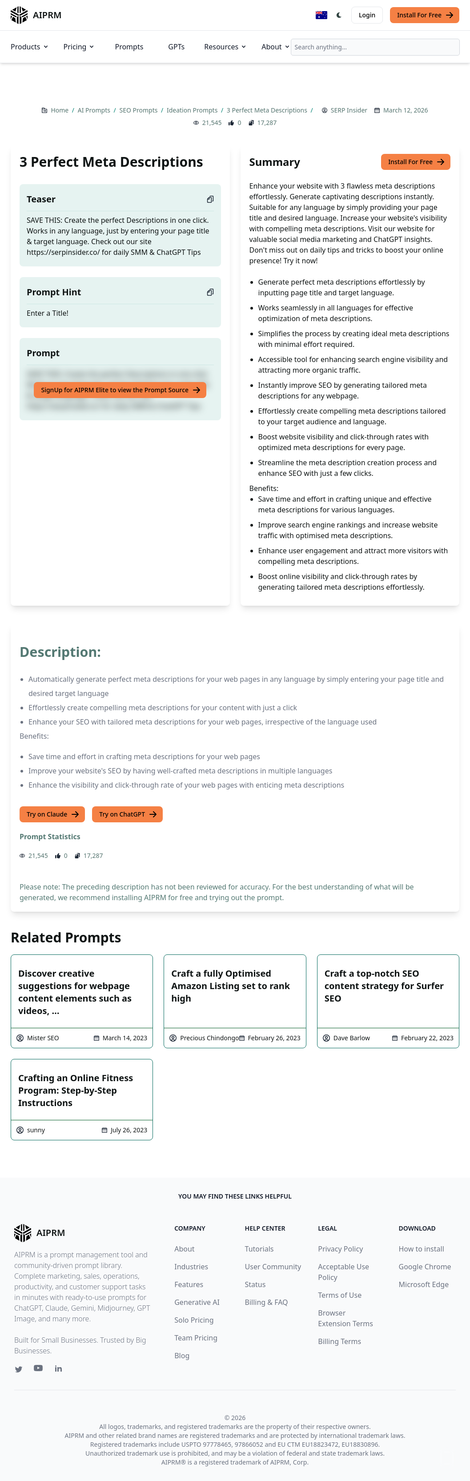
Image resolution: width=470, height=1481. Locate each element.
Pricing (80, 47)
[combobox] (375, 47)
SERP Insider (349, 110)
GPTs (176, 47)
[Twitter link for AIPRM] (18, 1369)
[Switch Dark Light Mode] (339, 15)
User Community (273, 1267)
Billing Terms (339, 1341)
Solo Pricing (193, 1320)
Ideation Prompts (193, 110)
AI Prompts (95, 110)
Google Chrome (425, 1267)
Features (188, 1284)
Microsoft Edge (424, 1284)
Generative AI (197, 1302)
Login (367, 15)
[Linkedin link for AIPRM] (60, 1370)
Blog (181, 1355)
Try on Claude (53, 814)
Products (30, 47)
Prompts (129, 47)
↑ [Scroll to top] (447, 1458)
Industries (191, 1267)
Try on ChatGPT (128, 814)
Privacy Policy (340, 1249)
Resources (225, 47)
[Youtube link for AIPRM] (39, 1370)
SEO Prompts (139, 110)
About (275, 47)
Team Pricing (195, 1338)
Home (60, 110)
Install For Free (425, 15)
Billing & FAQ (266, 1302)
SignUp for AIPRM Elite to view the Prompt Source (121, 390)
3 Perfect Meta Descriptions (268, 110)
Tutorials (259, 1249)
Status (255, 1284)
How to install (421, 1249)
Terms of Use (340, 1295)
